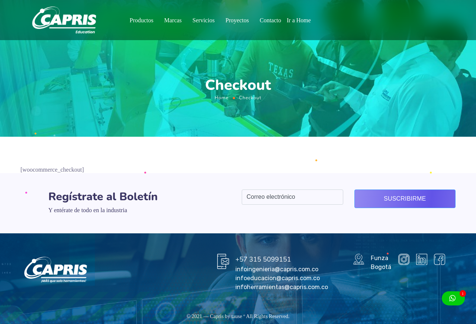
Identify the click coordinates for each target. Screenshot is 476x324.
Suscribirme (405, 198)
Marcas (172, 20)
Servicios (204, 20)
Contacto (270, 20)
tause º (238, 316)
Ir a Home (299, 20)
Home (222, 97)
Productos (141, 20)
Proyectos (237, 20)
